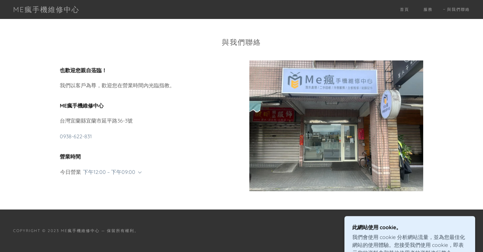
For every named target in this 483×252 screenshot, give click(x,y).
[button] (138, 172)
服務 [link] (428, 9)
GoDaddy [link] (458, 230)
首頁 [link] (404, 9)
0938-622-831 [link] (76, 136)
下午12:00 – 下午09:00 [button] (109, 172)
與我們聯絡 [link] (458, 9)
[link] (46, 10)
